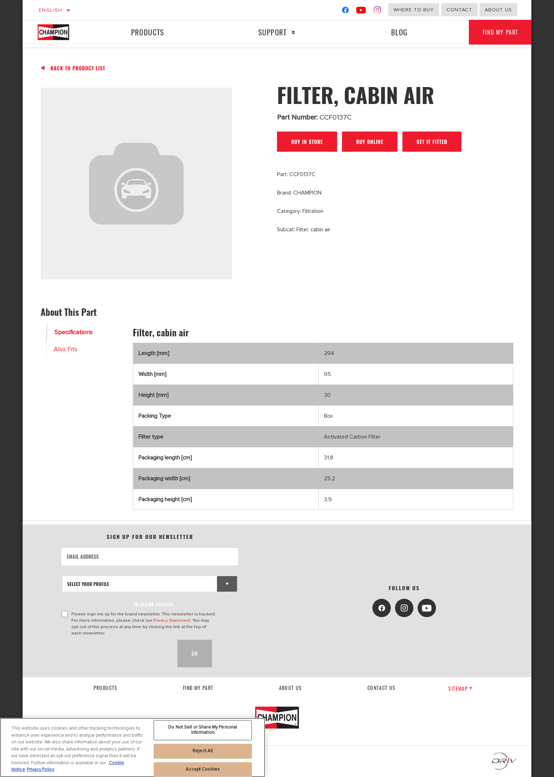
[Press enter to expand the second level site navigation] (293, 32)
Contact (459, 10)
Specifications (73, 332)
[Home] (60, 32)
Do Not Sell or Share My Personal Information (202, 730)
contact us (381, 687)
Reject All (203, 751)
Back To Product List (78, 68)
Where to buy (414, 10)
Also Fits (65, 349)
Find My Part (500, 32)
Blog (399, 32)
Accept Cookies (202, 769)
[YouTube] (361, 11)
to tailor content (153, 604)
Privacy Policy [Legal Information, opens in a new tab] (40, 769)
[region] (132, 747)
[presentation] (115, 653)
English (51, 10)
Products (147, 32)
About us (290, 687)
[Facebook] (345, 11)
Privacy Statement (171, 620)
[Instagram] (377, 11)
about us (498, 10)
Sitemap (460, 688)
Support (272, 32)
